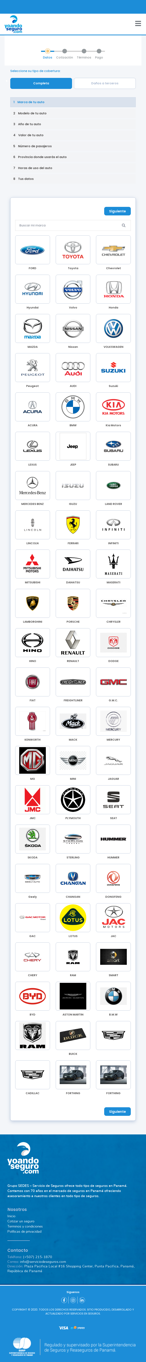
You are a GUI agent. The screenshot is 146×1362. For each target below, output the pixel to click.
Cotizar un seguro (20, 1221)
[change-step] (73, 102)
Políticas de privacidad (24, 1231)
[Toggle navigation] (138, 23)
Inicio (11, 1216)
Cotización (64, 57)
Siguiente (117, 211)
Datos (47, 57)
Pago (99, 57)
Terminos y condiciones (25, 1226)
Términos (84, 57)
